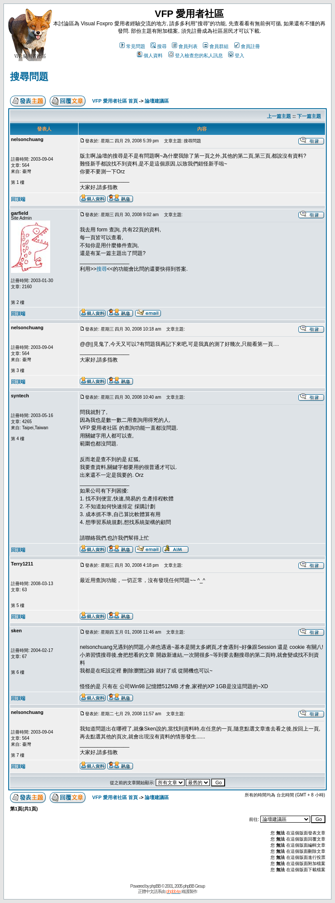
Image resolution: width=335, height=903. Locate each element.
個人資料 (150, 55)
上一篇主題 (279, 116)
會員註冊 (247, 46)
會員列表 (185, 46)
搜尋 (158, 46)
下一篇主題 (309, 116)
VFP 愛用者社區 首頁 (114, 100)
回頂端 (18, 199)
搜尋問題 (29, 76)
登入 (236, 55)
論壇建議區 (157, 100)
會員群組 (216, 46)
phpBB (155, 886)
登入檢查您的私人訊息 (195, 55)
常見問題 (132, 46)
